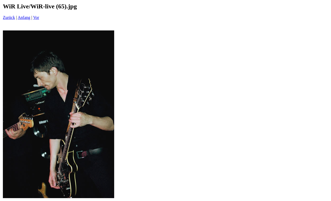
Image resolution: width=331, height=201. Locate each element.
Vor (36, 17)
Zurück (9, 17)
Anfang (24, 17)
